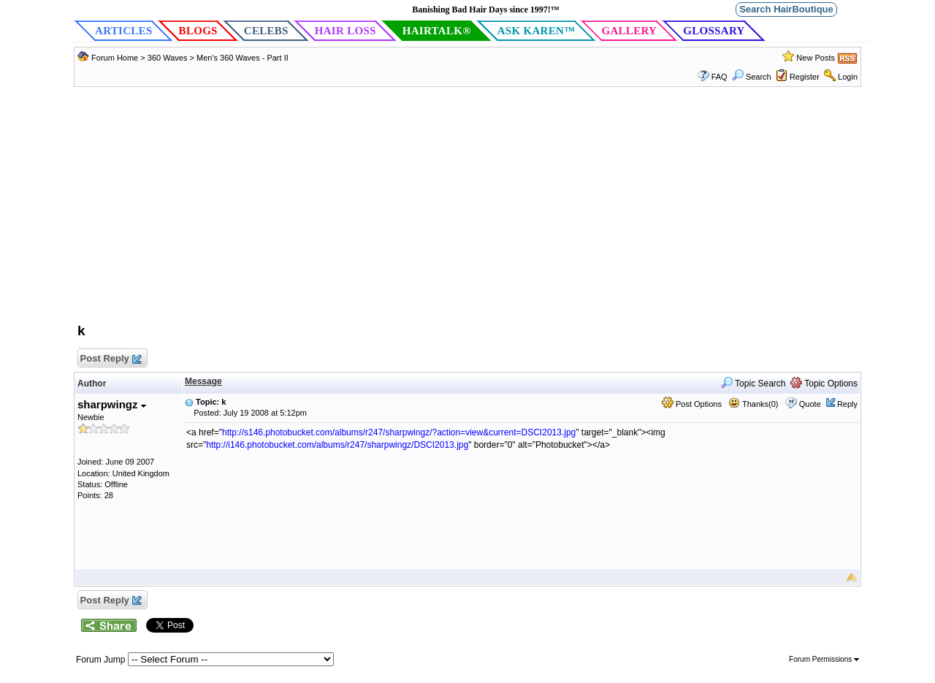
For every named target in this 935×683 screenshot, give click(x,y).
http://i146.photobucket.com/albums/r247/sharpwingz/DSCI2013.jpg (337, 445)
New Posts (815, 57)
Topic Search (753, 383)
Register (805, 76)
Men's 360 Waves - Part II (242, 57)
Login (848, 76)
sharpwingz (111, 404)
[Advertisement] (467, 212)
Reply (847, 404)
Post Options (692, 404)
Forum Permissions (824, 659)
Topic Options (824, 383)
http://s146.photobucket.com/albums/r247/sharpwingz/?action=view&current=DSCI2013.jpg (399, 432)
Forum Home (114, 57)
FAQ (719, 76)
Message (203, 381)
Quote (810, 404)
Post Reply (110, 359)
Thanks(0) (753, 404)
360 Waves (168, 57)
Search (751, 76)
